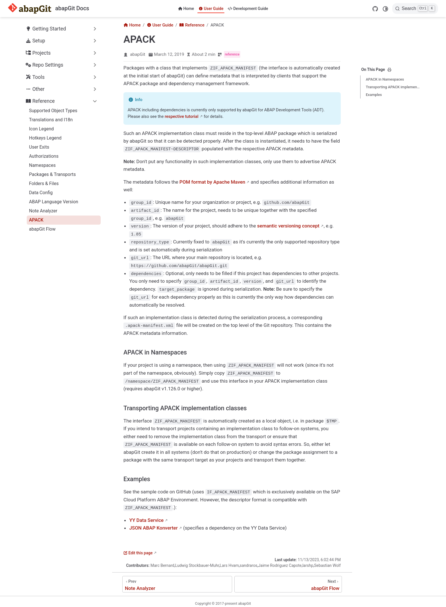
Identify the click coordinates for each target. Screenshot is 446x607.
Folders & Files (44, 183)
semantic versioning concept (288, 225)
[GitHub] (375, 8)
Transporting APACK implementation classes (393, 87)
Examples (374, 95)
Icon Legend (41, 129)
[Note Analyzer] (177, 580)
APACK (36, 220)
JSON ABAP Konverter (153, 524)
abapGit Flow (42, 229)
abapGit (137, 54)
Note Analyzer (43, 211)
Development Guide (248, 8)
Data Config (41, 192)
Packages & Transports (52, 174)
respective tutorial (182, 116)
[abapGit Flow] (288, 580)
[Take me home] (48, 8)
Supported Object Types (53, 110)
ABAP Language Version (53, 201)
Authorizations (44, 156)
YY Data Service (146, 516)
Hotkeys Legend (45, 138)
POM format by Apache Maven (212, 181)
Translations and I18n (51, 119)
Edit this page (137, 549)
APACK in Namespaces (385, 79)
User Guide (211, 8)
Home (186, 8)
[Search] (415, 8)
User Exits (39, 147)
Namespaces (42, 165)
